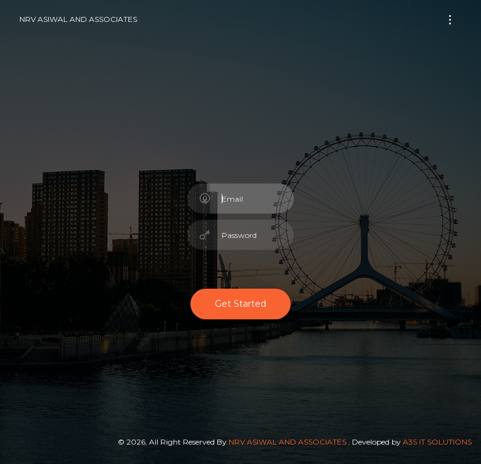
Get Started (240, 303)
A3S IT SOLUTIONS (437, 441)
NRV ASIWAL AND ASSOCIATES (78, 19)
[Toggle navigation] (450, 19)
